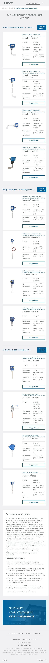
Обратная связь (33, 3)
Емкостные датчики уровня (17, 350)
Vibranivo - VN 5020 (30, 312)
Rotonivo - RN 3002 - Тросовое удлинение (31, 76)
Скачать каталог (42, 27)
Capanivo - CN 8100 (30, 439)
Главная (4, 8)
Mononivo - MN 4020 (30, 200)
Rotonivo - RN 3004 (30, 114)
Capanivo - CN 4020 (30, 361)
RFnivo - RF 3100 (29, 476)
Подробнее (33, 64)
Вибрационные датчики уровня (19, 189)
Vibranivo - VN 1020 (30, 274)
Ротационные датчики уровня (18, 27)
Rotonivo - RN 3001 (30, 38)
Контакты (37, 633)
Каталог (11, 8)
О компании (20, 633)
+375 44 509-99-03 (21, 616)
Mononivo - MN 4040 (31, 237)
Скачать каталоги (42, 189)
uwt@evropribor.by (24, 645)
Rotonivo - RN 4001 (30, 151)
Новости (29, 633)
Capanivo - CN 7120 (30, 398)
